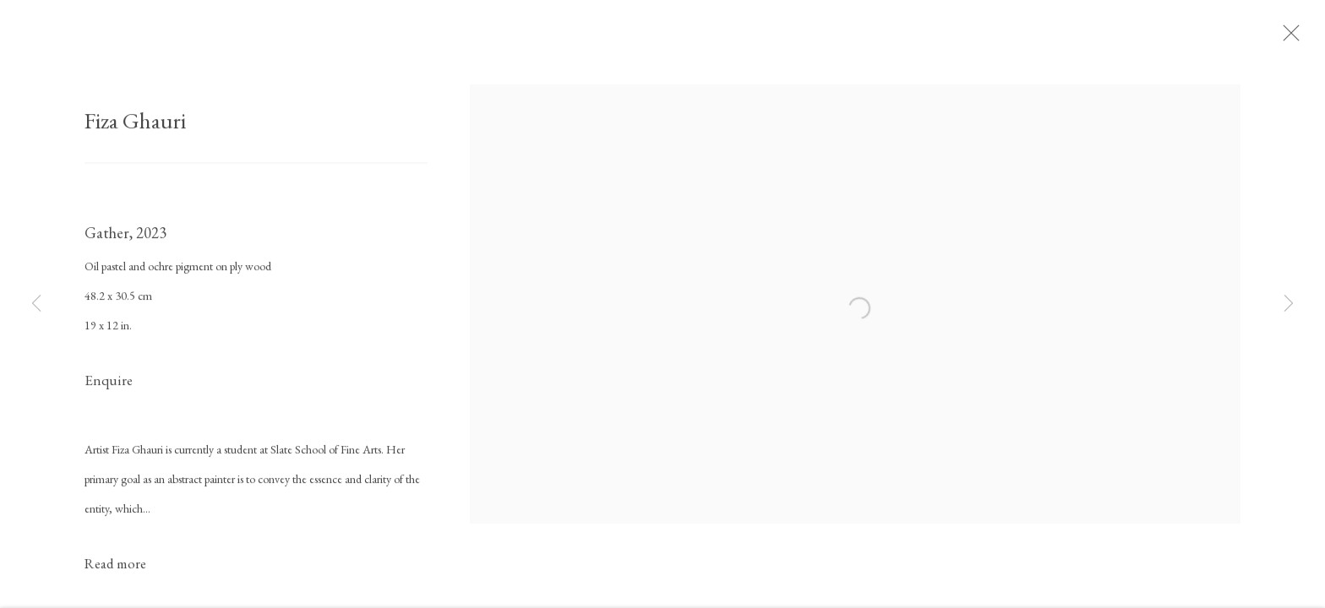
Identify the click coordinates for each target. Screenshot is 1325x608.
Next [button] (1288, 304)
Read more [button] (115, 568)
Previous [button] (36, 304)
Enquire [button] (109, 386)
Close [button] (1296, 38)
